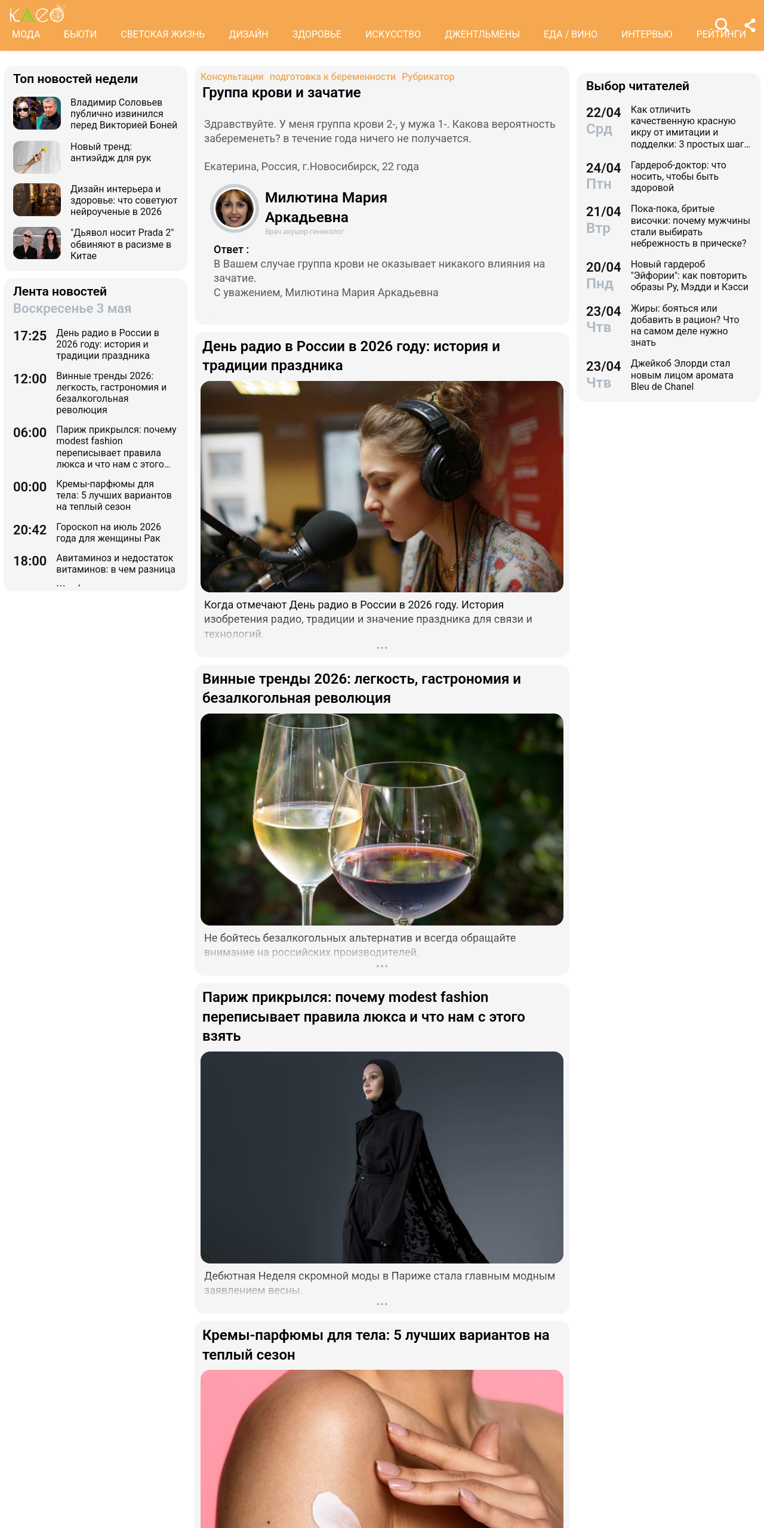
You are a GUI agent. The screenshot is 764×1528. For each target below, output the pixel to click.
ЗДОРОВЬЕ (317, 34)
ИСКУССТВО (393, 34)
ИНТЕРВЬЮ (647, 34)
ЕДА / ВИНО (570, 34)
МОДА (26, 34)
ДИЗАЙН (248, 34)
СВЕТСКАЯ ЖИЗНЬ (163, 34)
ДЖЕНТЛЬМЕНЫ (482, 34)
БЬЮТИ (80, 34)
